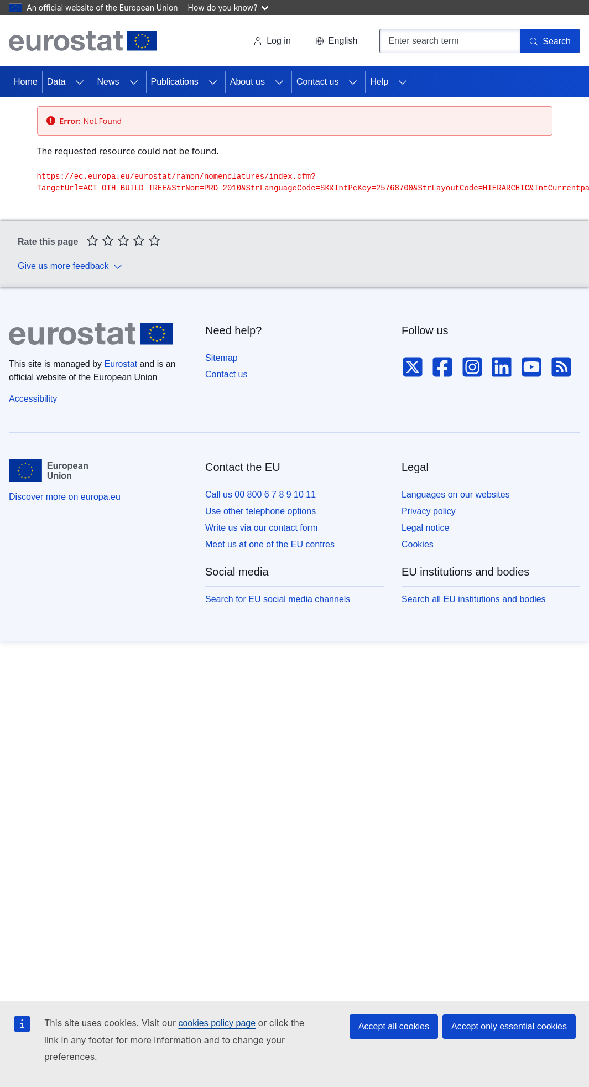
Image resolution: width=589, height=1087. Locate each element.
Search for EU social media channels (277, 599)
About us (247, 81)
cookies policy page (217, 1023)
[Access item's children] (79, 81)
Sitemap (221, 358)
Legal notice (425, 527)
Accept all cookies (393, 1026)
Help (379, 81)
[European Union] (48, 470)
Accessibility (33, 398)
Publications (175, 81)
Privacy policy (429, 511)
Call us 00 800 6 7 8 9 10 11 (260, 494)
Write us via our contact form (261, 527)
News (108, 81)
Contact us (317, 81)
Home (26, 81)
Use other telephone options (260, 511)
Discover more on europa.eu (65, 496)
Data (56, 81)
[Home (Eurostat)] (83, 41)
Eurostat (121, 364)
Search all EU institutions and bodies (474, 599)
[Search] (550, 41)
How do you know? (228, 7)
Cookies (418, 544)
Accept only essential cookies (509, 1026)
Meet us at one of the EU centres (270, 544)
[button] (336, 41)
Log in (272, 40)
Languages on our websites (456, 494)
